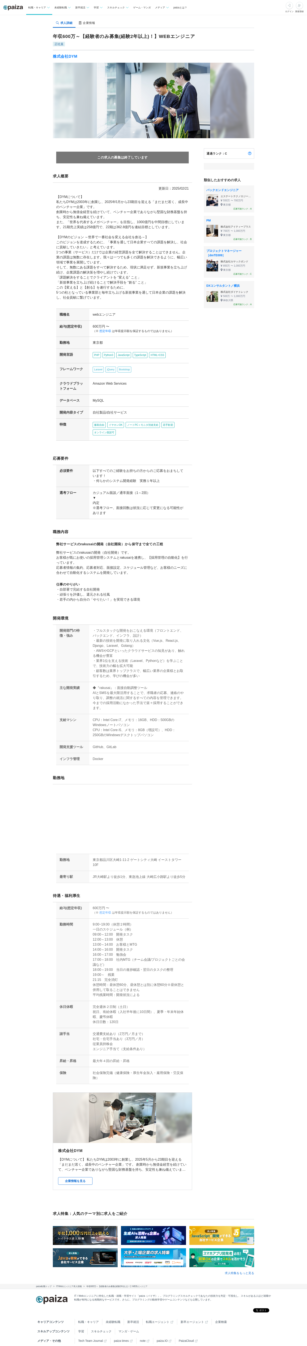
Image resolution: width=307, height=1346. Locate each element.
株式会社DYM (65, 56)
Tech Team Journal (90, 1330)
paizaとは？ (180, 7)
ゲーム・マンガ (142, 7)
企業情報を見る (75, 1171)
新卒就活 (133, 1311)
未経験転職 (113, 1311)
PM (208, 220)
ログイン (289, 11)
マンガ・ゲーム (128, 1321)
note (143, 1330)
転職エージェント (157, 1311)
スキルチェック (101, 1321)
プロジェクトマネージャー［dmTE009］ (224, 253)
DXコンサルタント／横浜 (223, 285)
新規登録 (299, 11)
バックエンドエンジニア (222, 190)
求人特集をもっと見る (239, 1263)
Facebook (103, 1340)
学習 (81, 1321)
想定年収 (103, 331)
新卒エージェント (192, 1311)
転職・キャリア (88, 1311)
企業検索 (221, 1311)
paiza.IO (162, 1330)
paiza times (121, 1330)
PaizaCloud (186, 1330)
